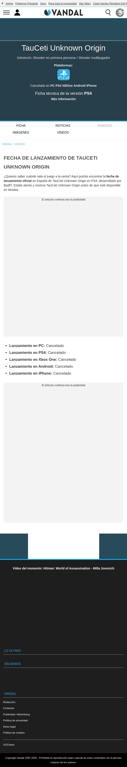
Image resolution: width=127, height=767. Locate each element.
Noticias (63, 125)
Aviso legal (9, 726)
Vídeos (63, 132)
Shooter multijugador (94, 58)
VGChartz (8, 744)
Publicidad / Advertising (16, 714)
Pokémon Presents (26, 3)
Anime (9, 3)
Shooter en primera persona (54, 58)
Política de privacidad (15, 720)
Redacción (9, 702)
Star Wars (85, 3)
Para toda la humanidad (62, 3)
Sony (43, 3)
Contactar (8, 708)
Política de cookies (14, 732)
